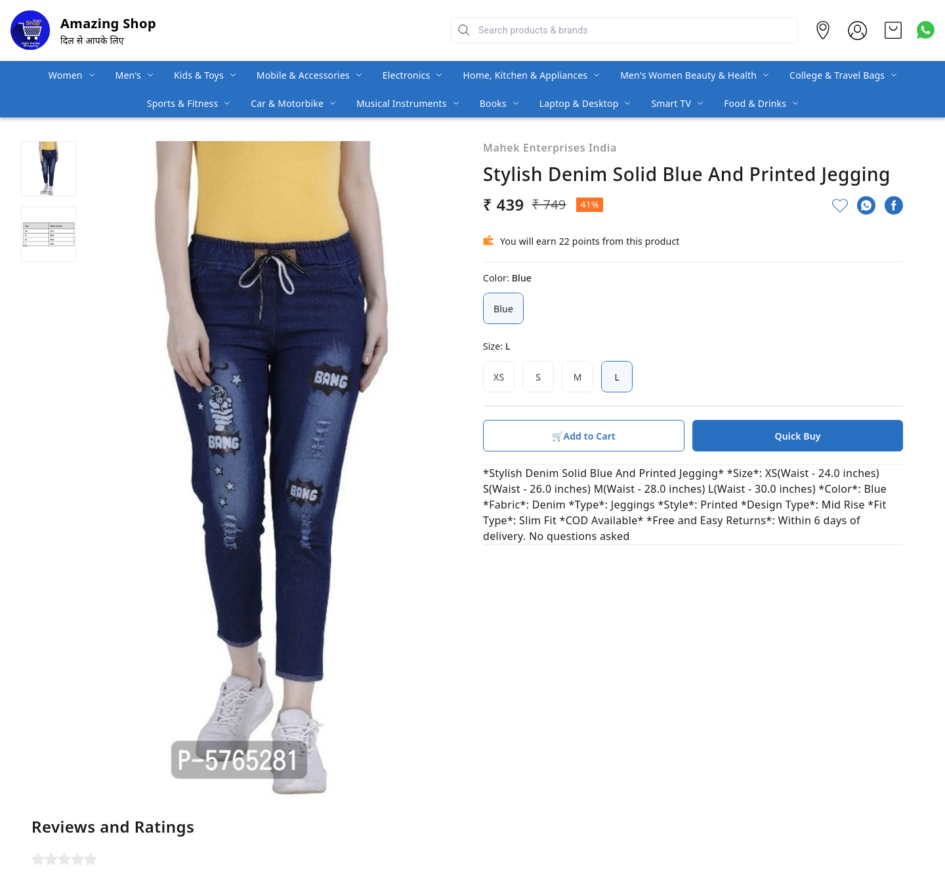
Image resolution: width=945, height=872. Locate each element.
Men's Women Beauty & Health (688, 75)
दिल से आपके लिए (92, 40)
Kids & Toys (199, 75)
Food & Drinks (755, 103)
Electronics (406, 75)
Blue (503, 308)
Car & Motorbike (287, 103)
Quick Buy (798, 436)
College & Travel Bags (837, 75)
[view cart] (893, 30)
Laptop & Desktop (579, 103)
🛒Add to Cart (583, 436)
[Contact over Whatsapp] (925, 30)
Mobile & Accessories (303, 75)
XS (499, 377)
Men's (128, 75)
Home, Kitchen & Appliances (525, 75)
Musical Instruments (401, 103)
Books (493, 103)
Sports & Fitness (182, 103)
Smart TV (671, 103)
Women (66, 75)
